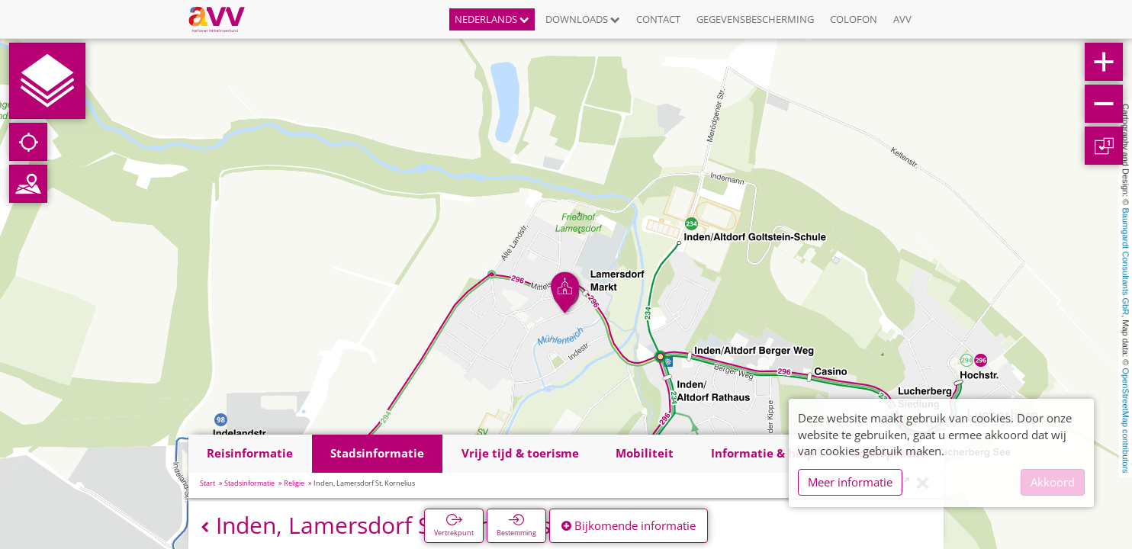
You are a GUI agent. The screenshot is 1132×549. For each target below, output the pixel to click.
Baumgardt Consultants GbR (1125, 262)
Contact (658, 19)
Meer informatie (850, 482)
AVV (902, 19)
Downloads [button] (582, 19)
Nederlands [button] (492, 19)
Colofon (853, 19)
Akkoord (1053, 482)
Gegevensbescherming (755, 19)
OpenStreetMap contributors (1125, 420)
